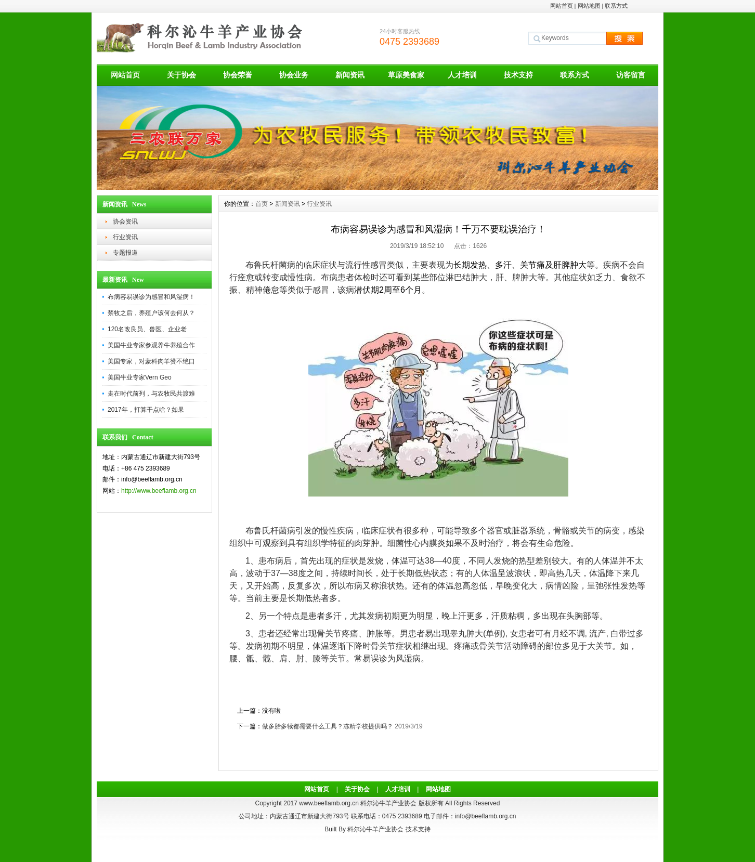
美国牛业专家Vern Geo (140, 377)
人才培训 (462, 75)
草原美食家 (406, 75)
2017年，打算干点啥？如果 (146, 409)
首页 (261, 203)
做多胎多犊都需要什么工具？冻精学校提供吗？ (327, 726)
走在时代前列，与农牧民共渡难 (151, 393)
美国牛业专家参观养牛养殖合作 (151, 345)
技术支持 (518, 75)
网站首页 (561, 6)
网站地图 (589, 6)
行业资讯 (125, 237)
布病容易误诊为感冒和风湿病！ (151, 297)
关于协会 (181, 75)
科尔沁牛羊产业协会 (375, 829)
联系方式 (616, 6)
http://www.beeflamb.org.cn (159, 490)
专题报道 (125, 252)
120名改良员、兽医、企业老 (147, 329)
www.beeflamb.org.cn (329, 803)
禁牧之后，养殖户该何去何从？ (151, 313)
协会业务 (293, 75)
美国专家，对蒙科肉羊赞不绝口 (151, 361)
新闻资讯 (350, 75)
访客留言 (630, 75)
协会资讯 (125, 221)
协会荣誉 (237, 75)
